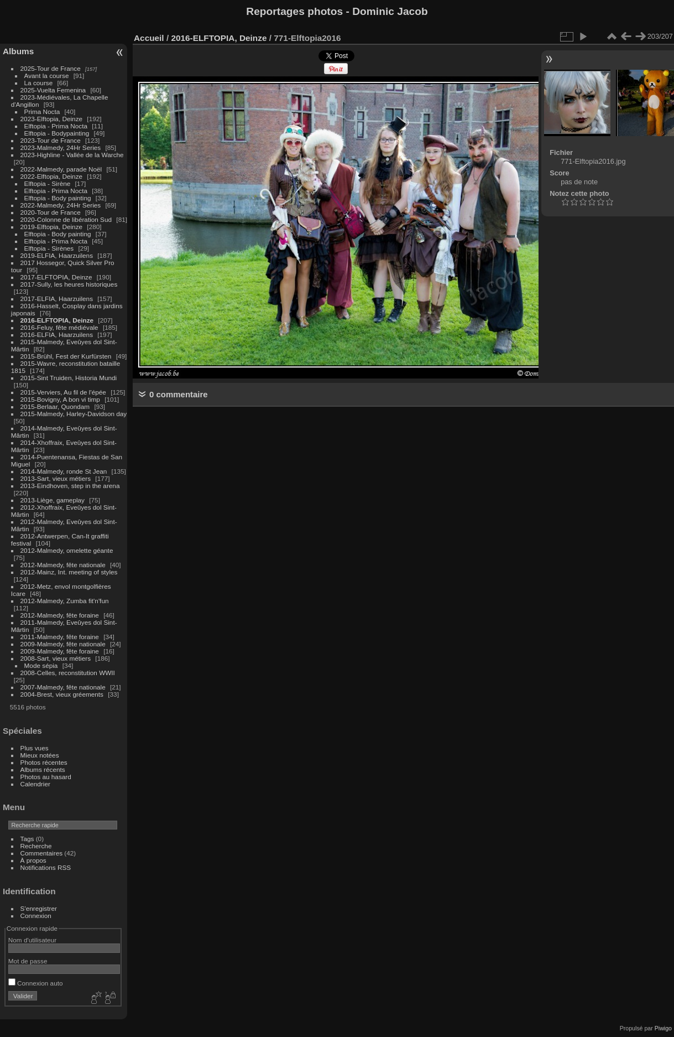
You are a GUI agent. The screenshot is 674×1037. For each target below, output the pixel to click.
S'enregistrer (38, 908)
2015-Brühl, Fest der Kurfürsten (66, 356)
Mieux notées (39, 755)
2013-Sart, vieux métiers (56, 478)
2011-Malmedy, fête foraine (59, 636)
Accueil (149, 38)
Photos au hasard (45, 776)
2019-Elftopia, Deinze (51, 226)
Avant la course (46, 75)
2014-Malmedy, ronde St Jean (63, 471)
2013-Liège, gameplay (52, 500)
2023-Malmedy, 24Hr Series (60, 147)
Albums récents (42, 769)
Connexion (35, 915)
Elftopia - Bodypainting (57, 133)
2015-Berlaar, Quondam (55, 406)
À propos (33, 860)
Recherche (36, 845)
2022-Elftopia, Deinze (51, 176)
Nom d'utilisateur (32, 939)
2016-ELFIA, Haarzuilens (56, 334)
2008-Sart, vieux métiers (55, 658)
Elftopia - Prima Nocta (55, 125)
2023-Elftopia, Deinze (51, 118)
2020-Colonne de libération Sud (66, 219)
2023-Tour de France (50, 140)
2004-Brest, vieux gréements (61, 694)
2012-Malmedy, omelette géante (66, 550)
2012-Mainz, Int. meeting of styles (69, 571)
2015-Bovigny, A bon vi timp (60, 399)
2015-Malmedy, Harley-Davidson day (73, 413)
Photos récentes (43, 762)
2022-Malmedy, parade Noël (61, 169)
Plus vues (34, 747)
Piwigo (663, 1028)
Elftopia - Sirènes (49, 248)
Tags (27, 838)
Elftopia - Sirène (47, 183)
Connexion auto (35, 983)
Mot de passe (28, 961)
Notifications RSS (45, 867)
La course (38, 82)
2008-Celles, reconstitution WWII (67, 672)
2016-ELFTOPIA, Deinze (57, 320)
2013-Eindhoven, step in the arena (70, 485)
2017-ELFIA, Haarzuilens (57, 298)
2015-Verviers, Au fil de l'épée (63, 392)
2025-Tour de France (50, 68)
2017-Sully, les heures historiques (69, 284)
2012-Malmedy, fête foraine (59, 615)
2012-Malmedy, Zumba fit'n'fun (64, 600)
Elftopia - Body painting (57, 197)
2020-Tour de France (50, 212)
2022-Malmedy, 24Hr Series (60, 205)
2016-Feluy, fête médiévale (59, 327)
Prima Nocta (42, 111)
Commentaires (41, 853)
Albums (18, 51)
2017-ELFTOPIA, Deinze (56, 277)
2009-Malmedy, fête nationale (63, 643)
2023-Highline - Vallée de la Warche (72, 154)
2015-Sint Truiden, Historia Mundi (68, 377)
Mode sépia (41, 665)
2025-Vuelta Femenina (53, 90)
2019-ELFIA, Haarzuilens (56, 255)
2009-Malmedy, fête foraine (59, 651)
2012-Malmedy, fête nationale (63, 564)
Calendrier (35, 783)
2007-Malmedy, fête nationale (63, 687)
